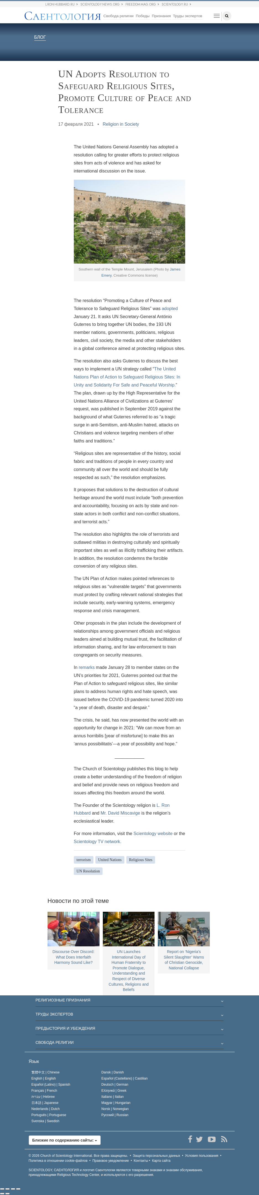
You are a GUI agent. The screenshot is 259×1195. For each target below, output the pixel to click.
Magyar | (115, 1103)
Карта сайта (161, 1161)
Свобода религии (118, 16)
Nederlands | (46, 1109)
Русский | (115, 1115)
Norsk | (115, 1109)
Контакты (141, 1161)
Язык (34, 1061)
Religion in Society (121, 124)
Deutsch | (114, 1084)
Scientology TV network (97, 841)
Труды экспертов (187, 16)
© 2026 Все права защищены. (78, 1156)
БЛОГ (40, 37)
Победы (143, 16)
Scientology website (153, 833)
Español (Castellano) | (124, 1078)
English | (44, 1078)
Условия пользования (201, 1156)
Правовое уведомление (110, 1161)
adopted (170, 308)
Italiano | (112, 1097)
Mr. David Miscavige (120, 813)
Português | (49, 1115)
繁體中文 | (46, 1072)
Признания (161, 16)
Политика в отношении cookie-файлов (58, 1161)
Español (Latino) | (51, 1084)
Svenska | (45, 1121)
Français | (44, 1091)
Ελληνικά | (114, 1091)
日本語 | (45, 1103)
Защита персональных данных (156, 1156)
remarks (87, 667)
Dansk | (112, 1072)
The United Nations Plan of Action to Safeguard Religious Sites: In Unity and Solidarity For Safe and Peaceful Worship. (127, 377)
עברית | (43, 1097)
